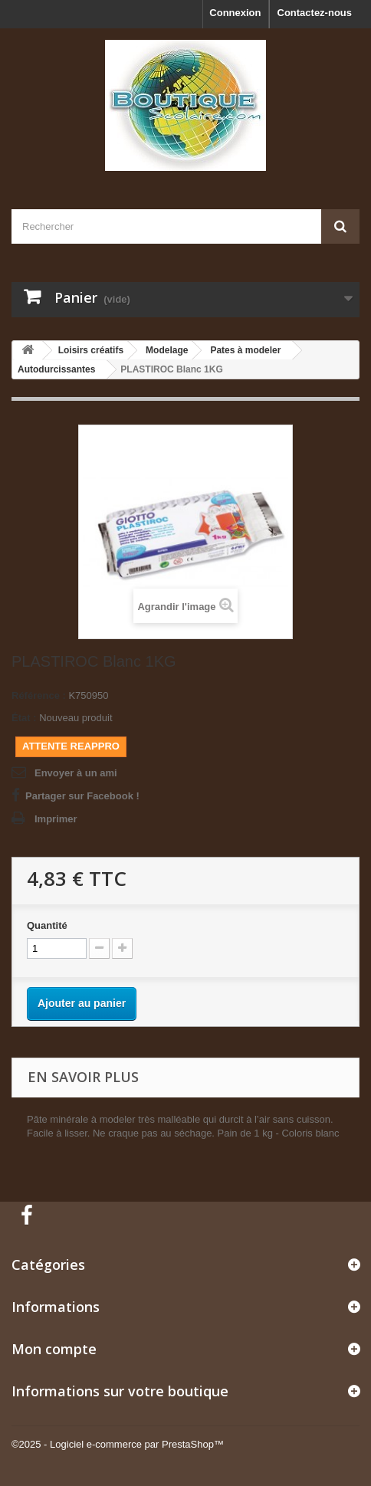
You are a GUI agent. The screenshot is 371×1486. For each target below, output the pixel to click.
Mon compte (54, 1349)
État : (24, 717)
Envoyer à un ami (75, 773)
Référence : (38, 695)
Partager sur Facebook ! (82, 796)
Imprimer (55, 819)
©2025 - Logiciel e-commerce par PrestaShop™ (117, 1444)
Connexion (235, 12)
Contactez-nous (315, 12)
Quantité (47, 925)
